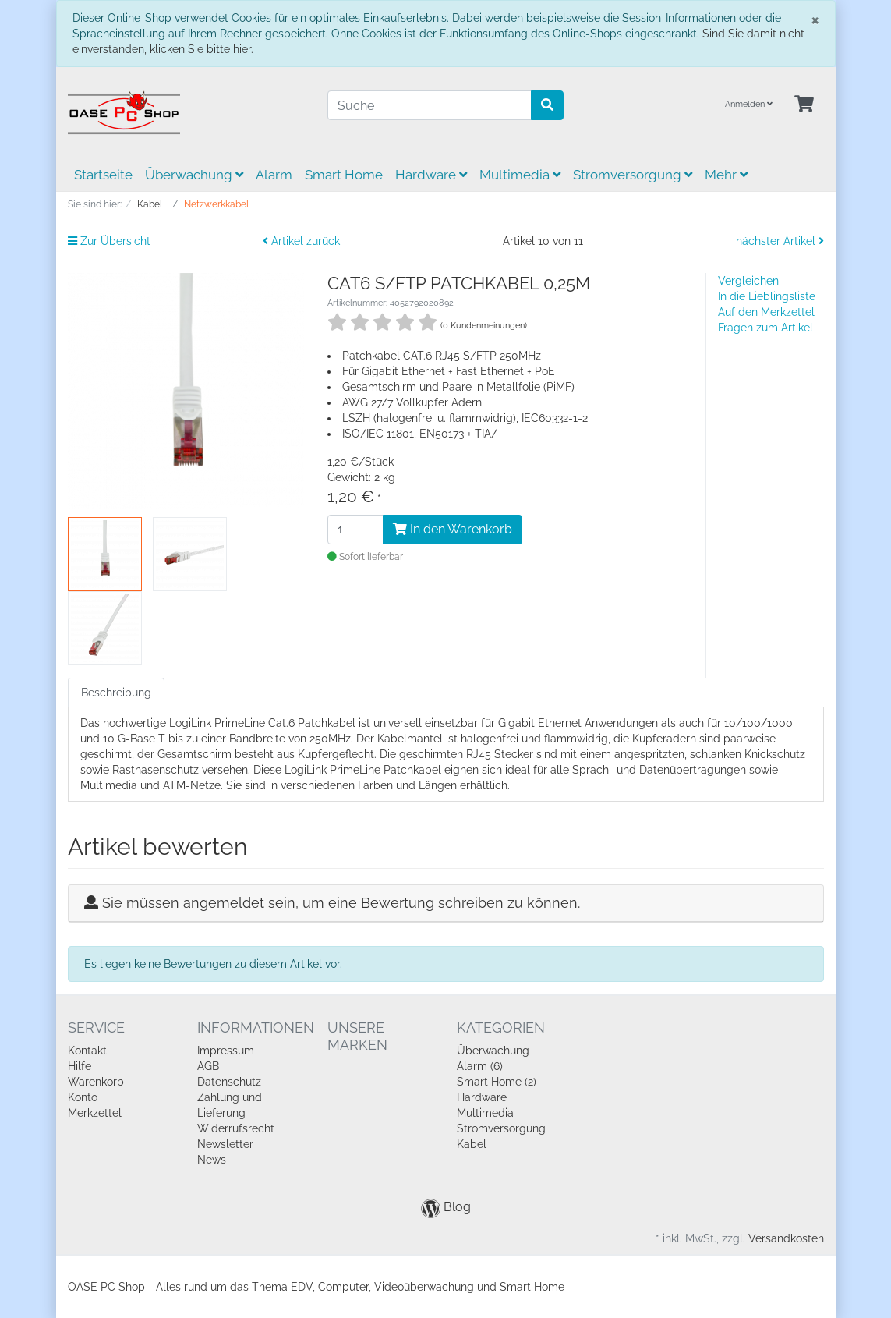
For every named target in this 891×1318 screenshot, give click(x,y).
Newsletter (225, 1144)
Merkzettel (95, 1113)
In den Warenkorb (452, 529)
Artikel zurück (301, 241)
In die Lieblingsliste (766, 296)
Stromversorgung (632, 174)
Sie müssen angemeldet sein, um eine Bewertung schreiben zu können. (341, 903)
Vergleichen (748, 281)
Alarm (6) (480, 1066)
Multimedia (519, 174)
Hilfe (79, 1066)
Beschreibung (116, 692)
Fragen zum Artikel (765, 327)
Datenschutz (229, 1081)
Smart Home (344, 174)
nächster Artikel (780, 241)
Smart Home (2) (496, 1081)
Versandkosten (786, 1238)
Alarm (274, 174)
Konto (82, 1097)
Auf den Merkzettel (766, 312)
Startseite (103, 174)
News (211, 1159)
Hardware (431, 174)
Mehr (726, 174)
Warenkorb (96, 1081)
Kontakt (87, 1050)
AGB (208, 1066)
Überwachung (194, 174)
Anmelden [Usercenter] (749, 104)
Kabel (471, 1144)
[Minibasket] (804, 104)
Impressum (225, 1050)
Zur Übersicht (109, 241)
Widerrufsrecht (235, 1128)
